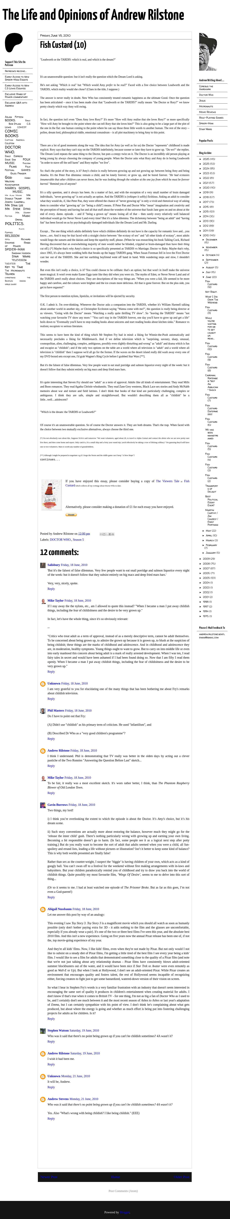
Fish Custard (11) (211, 310)
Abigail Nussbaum (60, 909)
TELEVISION (19, 260)
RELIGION (12, 236)
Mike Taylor (56, 600)
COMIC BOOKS (11, 133)
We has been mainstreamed (211, 434)
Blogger (124, 1212)
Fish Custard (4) (211, 456)
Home (115, 1177)
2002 (206, 592)
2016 (206, 206)
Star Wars (21, 256)
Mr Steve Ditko (17, 209)
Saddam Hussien (21, 253)
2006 (207, 573)
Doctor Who (206, 94)
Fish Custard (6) (211, 421)
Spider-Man (206, 123)
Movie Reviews (207, 112)
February (211, 545)
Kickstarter (12, 184)
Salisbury (54, 565)
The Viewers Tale (166, 481)
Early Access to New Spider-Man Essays (17, 78)
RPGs (7, 239)
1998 (206, 601)
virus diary (10, 284)
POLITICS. (14, 223)
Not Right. (211, 291)
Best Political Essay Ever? (211, 501)
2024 (206, 168)
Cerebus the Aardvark (206, 88)
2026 (206, 159)
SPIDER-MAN (15, 249)
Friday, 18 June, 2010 (74, 565)
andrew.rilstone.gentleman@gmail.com (212, 635)
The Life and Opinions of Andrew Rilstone (93, 15)
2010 (206, 235)
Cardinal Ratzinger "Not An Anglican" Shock (211, 383)
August (210, 267)
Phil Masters (56, 710)
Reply (51, 588)
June (209, 277)
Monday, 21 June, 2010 (75, 1076)
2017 (206, 202)
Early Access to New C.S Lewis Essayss (17, 87)
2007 (206, 568)
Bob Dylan (15, 123)
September (212, 259)
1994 (206, 611)
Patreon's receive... (15, 71)
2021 (206, 183)
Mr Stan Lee (14, 205)
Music (26, 216)
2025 (206, 163)
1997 (206, 606)
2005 (207, 578)
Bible (27, 120)
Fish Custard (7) (211, 397)
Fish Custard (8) (211, 367)
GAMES (25, 170)
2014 (206, 216)
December (211, 239)
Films (13, 166)
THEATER (10, 263)
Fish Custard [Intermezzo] (211, 410)
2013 (206, 221)
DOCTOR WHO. (60, 539)
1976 (206, 616)
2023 (206, 173)
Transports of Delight (211, 488)
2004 (206, 582)
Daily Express (14, 156)
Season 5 (78, 539)
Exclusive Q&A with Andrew (16, 104)
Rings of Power (17, 244)
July (208, 272)
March (210, 540)
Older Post (181, 1177)
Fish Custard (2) (211, 478)
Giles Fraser (18, 173)
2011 (206, 230)
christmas (10, 277)
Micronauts (206, 106)
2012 (206, 225)
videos (22, 280)
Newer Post (48, 1177)
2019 (206, 192)
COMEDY (21, 127)
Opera (18, 219)
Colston (9, 143)
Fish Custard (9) (211, 356)
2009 (206, 558)
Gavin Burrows (58, 804)
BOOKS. (10, 120)
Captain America (15, 140)
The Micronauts (15, 270)
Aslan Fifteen (14, 117)
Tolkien (10, 274)
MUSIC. (18, 192)
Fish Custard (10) (211, 346)
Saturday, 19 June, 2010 (84, 1030)
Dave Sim (10, 159)
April (209, 535)
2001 (206, 597)
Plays (21, 229)
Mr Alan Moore (13, 195)
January (211, 552)
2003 (206, 587)
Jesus (202, 100)
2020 (206, 187)
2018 (206, 197)
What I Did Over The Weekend (211, 299)
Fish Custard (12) (211, 284)
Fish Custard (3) (211, 467)
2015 (206, 211)
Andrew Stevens (58, 1099)
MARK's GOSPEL (17, 188)
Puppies (9, 232)
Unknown (54, 683)
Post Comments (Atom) (123, 1191)
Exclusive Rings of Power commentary (16, 95)
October (211, 255)
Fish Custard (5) (211, 446)
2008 (207, 563)
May (209, 530)
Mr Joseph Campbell (17, 200)
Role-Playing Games (211, 117)
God (8, 177)
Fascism (26, 163)
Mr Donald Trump (17, 196)
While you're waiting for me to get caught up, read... (210, 328)
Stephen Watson (58, 1030)
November (211, 247)
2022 (206, 178)
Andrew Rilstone (59, 750)
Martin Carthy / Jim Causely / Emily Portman (211, 517)
